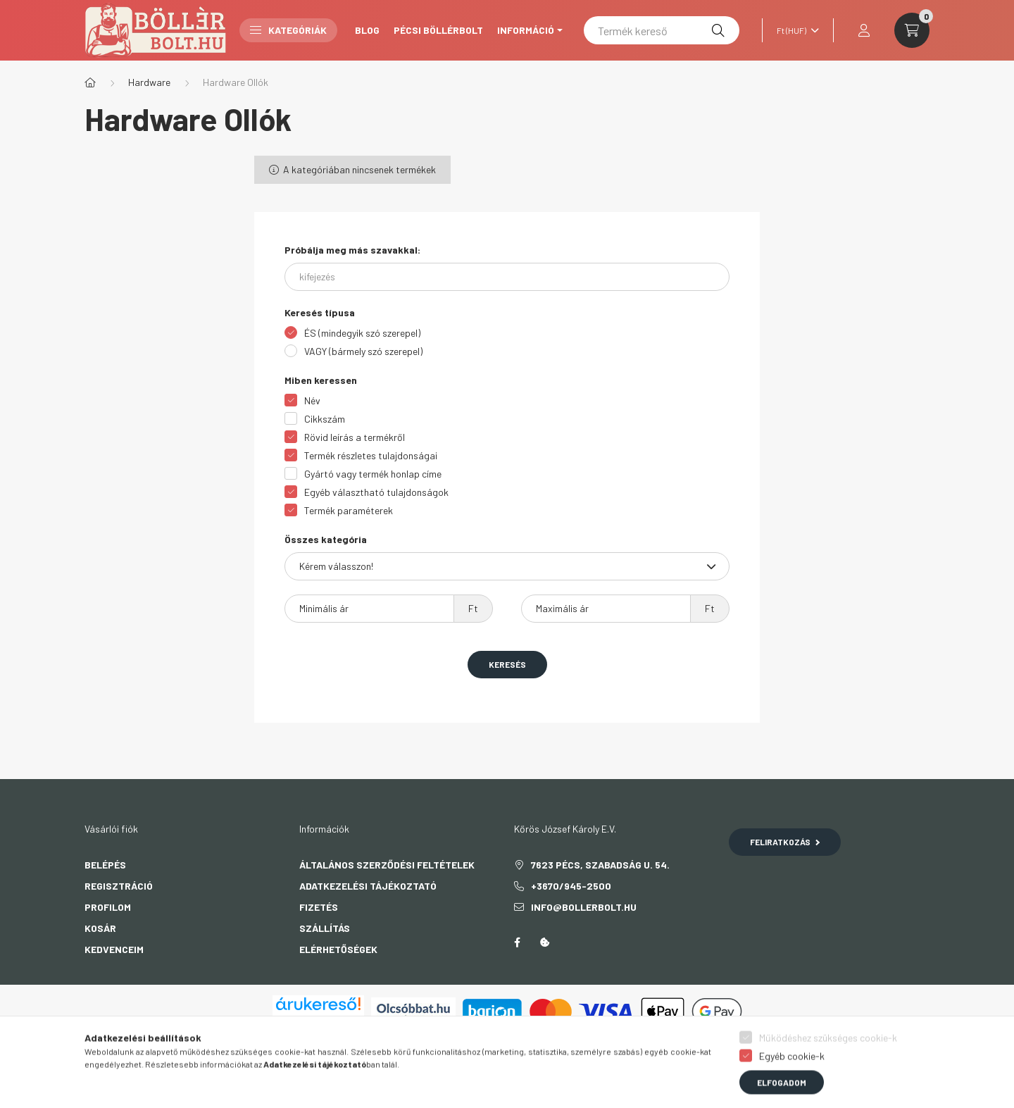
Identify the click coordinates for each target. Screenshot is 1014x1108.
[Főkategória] (90, 82)
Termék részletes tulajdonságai (370, 455)
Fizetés (318, 907)
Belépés (105, 865)
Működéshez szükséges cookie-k (828, 1048)
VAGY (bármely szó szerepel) (363, 351)
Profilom (107, 907)
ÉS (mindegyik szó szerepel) (362, 333)
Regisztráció (118, 886)
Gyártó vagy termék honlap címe (373, 474)
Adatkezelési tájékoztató (368, 886)
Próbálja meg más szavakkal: (352, 250)
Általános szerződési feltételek (387, 865)
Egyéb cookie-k (792, 1066)
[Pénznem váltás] (794, 30)
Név (312, 400)
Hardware (149, 82)
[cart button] (912, 30)
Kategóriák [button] (288, 30)
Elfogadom (781, 1092)
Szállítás (324, 928)
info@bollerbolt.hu (584, 907)
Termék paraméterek (348, 510)
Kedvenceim (114, 949)
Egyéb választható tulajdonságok (376, 492)
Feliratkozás (785, 842)
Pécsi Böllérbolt (438, 30)
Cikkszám (324, 419)
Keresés (507, 664)
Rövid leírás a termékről (354, 437)
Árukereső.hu (318, 1020)
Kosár (100, 928)
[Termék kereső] (661, 30)
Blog (367, 30)
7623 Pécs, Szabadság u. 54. (600, 865)
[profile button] (864, 30)
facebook (517, 942)
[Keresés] (718, 30)
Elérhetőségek (338, 949)
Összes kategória (325, 539)
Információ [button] (525, 30)
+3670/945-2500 (571, 886)
